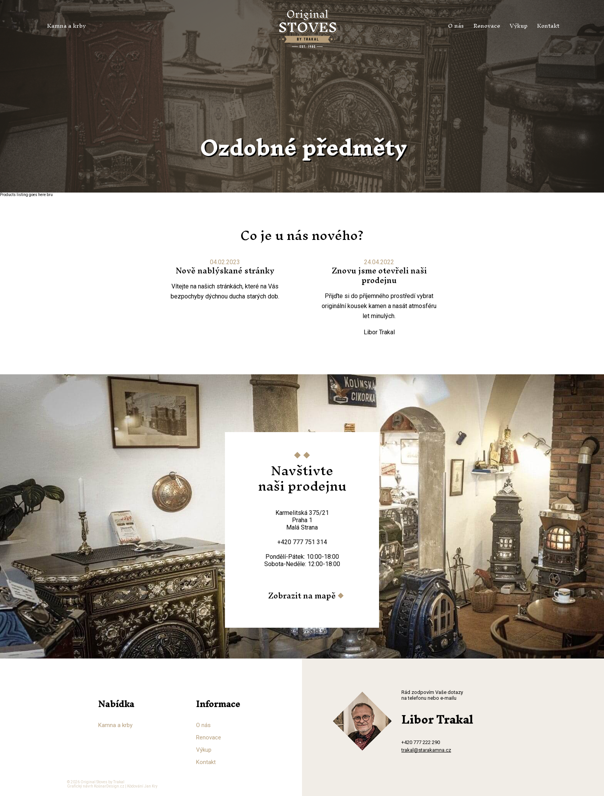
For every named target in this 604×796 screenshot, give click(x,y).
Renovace (486, 25)
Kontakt (548, 25)
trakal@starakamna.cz (426, 750)
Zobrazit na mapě (302, 596)
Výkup (518, 25)
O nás (456, 25)
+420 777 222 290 (420, 742)
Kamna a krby (66, 25)
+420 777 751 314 (302, 542)
